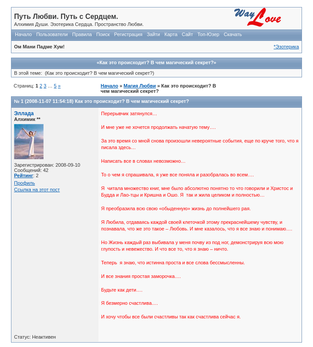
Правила (82, 34)
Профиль (24, 183)
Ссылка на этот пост (37, 189)
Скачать (233, 34)
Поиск (102, 34)
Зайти (153, 34)
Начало (23, 34)
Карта (170, 34)
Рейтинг (23, 175)
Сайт (187, 34)
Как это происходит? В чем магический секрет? (132, 101)
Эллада (24, 113)
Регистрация (128, 34)
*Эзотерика (286, 46)
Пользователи (52, 34)
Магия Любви (140, 85)
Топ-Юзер (208, 34)
